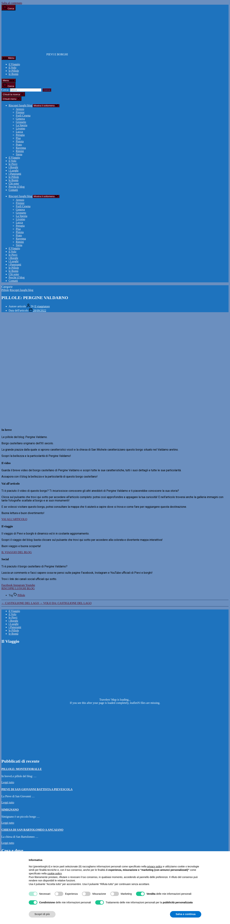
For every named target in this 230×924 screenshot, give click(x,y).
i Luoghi (14, 170)
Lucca (19, 131)
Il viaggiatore (42, 306)
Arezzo (20, 109)
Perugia (20, 134)
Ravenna (21, 147)
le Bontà (13, 73)
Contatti (13, 189)
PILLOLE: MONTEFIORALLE (21, 769)
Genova (20, 118)
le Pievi (13, 164)
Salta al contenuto (11, 2)
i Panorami (15, 173)
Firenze (20, 112)
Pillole (5, 290)
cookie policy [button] (54, 873)
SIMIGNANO (10, 809)
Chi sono (14, 183)
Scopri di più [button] (42, 914)
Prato (19, 144)
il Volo (12, 67)
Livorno (20, 128)
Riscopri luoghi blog (20, 105)
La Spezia (21, 125)
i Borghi (13, 167)
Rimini (20, 151)
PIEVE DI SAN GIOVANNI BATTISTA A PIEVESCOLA (37, 789)
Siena (19, 154)
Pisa (18, 138)
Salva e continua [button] (186, 914)
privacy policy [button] (154, 866)
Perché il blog (17, 186)
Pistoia (20, 141)
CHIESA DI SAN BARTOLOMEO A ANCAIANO (32, 829)
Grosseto (21, 121)
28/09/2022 (39, 310)
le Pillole (14, 70)
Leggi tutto (7, 782)
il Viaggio (14, 64)
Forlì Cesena (23, 115)
